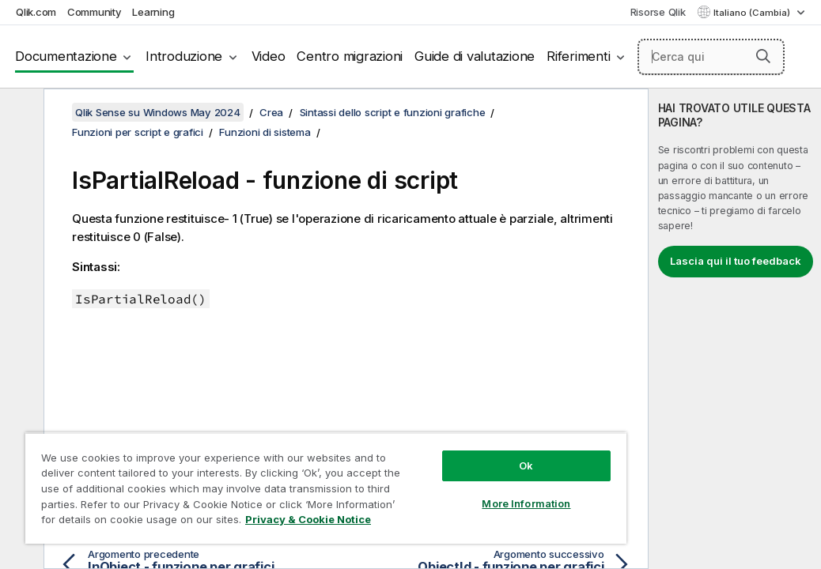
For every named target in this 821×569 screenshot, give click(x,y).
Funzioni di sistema (264, 132)
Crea (271, 112)
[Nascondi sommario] (20, 113)
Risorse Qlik (658, 12)
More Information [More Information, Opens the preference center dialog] (420, 475)
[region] (263, 474)
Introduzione (184, 56)
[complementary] (735, 329)
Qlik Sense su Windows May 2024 (157, 112)
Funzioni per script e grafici (137, 132)
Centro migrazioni (350, 56)
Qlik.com (36, 12)
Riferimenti (578, 56)
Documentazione (66, 56)
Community (94, 12)
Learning (153, 12)
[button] (763, 56)
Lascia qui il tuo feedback (735, 260)
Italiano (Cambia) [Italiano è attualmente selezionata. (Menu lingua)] (753, 12)
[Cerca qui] (711, 56)
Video (269, 56)
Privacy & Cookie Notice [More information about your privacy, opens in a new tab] (133, 522)
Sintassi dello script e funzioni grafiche (393, 112)
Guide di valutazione (474, 56)
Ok (421, 437)
